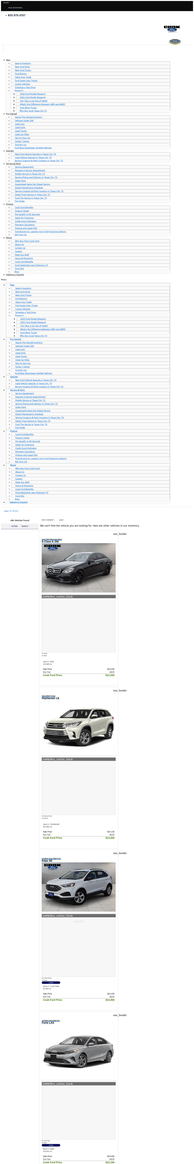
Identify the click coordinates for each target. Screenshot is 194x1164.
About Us (19, 244)
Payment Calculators (25, 224)
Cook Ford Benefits (24, 207)
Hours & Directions (24, 258)
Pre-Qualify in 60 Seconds (27, 214)
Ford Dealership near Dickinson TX (31, 265)
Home (6, 511)
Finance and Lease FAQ (26, 228)
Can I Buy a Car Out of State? (34, 100)
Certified (150, 622)
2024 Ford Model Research (33, 97)
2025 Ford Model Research (33, 94)
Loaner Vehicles (22, 84)
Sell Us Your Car (22, 137)
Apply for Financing (24, 217)
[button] (85, 279)
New (8, 60)
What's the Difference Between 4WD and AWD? (42, 104)
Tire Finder (20, 201)
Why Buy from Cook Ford (27, 241)
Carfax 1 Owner (22, 141)
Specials (10, 150)
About (9, 237)
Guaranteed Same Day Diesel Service (32, 184)
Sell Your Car (21, 234)
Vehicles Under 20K (24, 120)
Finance (9, 204)
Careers (18, 251)
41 (139, 1019)
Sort (61, 520)
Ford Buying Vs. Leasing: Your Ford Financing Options (40, 231)
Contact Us (20, 248)
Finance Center (22, 211)
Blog (17, 271)
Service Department (24, 167)
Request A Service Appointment (30, 170)
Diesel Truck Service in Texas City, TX (32, 194)
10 (131, 1019)
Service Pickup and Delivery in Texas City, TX (36, 177)
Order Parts (20, 180)
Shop (3, 1055)
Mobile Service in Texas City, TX (30, 174)
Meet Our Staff (22, 254)
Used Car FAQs (22, 134)
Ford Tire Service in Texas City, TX (31, 198)
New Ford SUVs (22, 66)
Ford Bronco (21, 73)
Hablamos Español (15, 274)
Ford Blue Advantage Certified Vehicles (33, 147)
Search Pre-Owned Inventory (28, 117)
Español (6, 3)
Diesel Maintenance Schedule (29, 187)
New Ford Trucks (23, 70)
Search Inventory (23, 63)
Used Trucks (21, 131)
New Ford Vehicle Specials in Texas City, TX (35, 154)
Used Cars (19, 124)
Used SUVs (20, 127)
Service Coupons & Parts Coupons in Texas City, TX (39, 160)
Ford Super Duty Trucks (26, 80)
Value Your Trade (23, 77)
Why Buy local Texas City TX (33, 110)
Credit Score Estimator (25, 221)
